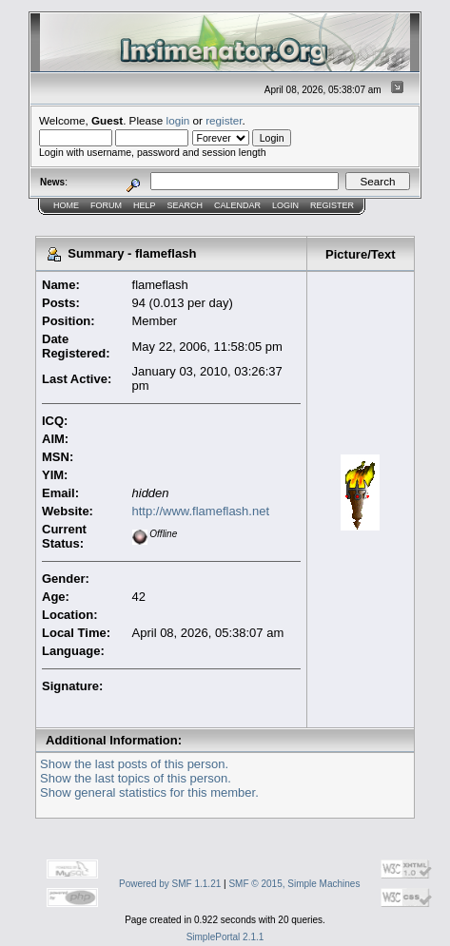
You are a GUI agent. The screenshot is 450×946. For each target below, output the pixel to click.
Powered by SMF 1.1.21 (170, 883)
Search (185, 205)
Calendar (237, 205)
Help (144, 205)
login (178, 120)
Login (285, 205)
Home (66, 205)
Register (332, 205)
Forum (106, 205)
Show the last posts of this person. (134, 764)
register (223, 120)
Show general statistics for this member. (149, 792)
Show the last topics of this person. (135, 778)
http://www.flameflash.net (201, 511)
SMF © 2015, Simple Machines (294, 883)
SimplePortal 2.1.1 (225, 937)
